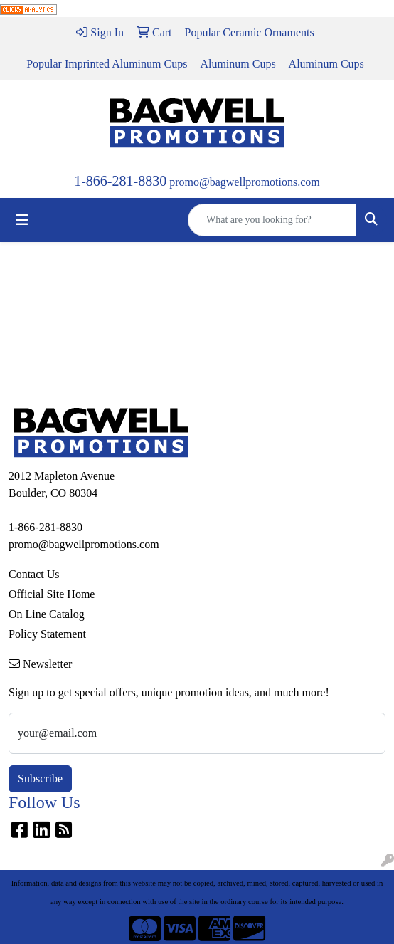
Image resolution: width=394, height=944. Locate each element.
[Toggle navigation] (22, 220)
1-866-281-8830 (120, 181)
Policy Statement (47, 634)
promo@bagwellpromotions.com (244, 182)
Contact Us (34, 574)
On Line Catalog (47, 614)
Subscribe (40, 778)
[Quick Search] (272, 220)
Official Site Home (52, 594)
